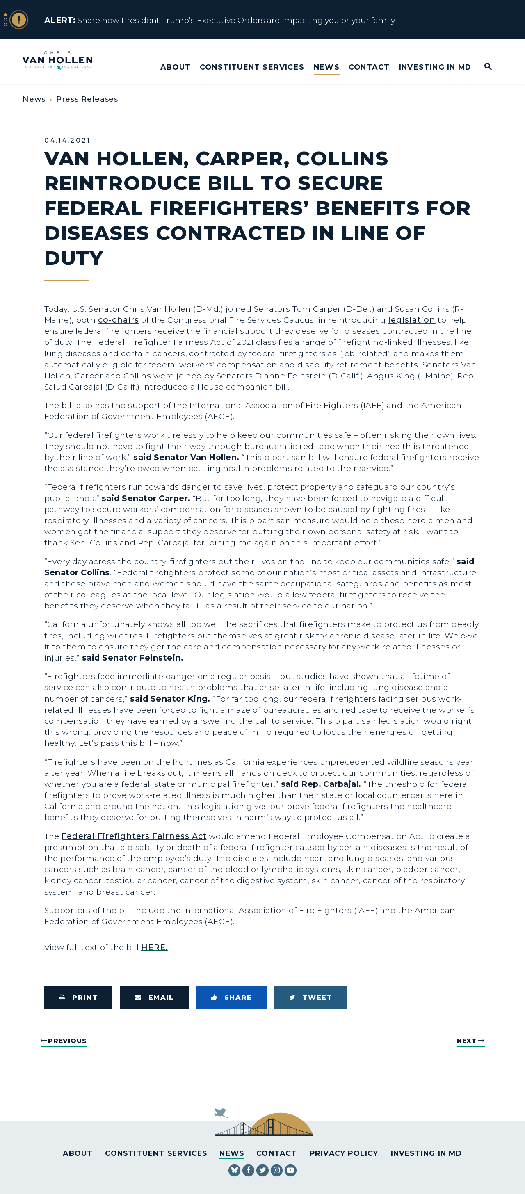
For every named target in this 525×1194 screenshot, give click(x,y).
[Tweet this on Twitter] (310, 997)
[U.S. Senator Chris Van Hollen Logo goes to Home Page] (62, 61)
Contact (369, 67)
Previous (67, 1041)
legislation (412, 320)
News (327, 67)
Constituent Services (252, 67)
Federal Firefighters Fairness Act (134, 836)
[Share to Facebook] (231, 997)
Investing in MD (435, 67)
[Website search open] (482, 67)
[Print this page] (78, 997)
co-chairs (118, 320)
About (175, 67)
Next (467, 1041)
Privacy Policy (344, 1153)
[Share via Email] (154, 997)
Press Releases (87, 99)
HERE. (154, 947)
